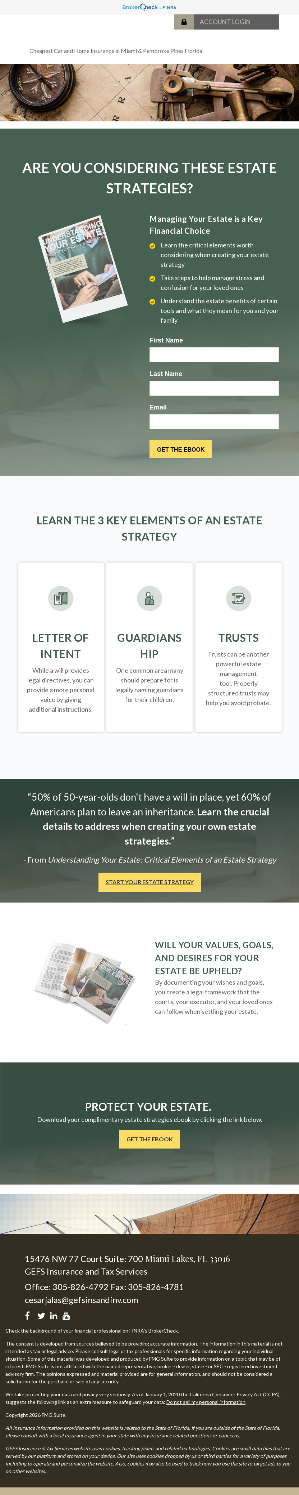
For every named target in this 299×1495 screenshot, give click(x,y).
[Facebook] (29, 1315)
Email (158, 407)
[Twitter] (42, 1315)
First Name (166, 340)
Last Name (166, 373)
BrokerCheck (163, 1331)
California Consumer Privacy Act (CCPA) (235, 1394)
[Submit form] (181, 449)
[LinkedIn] (55, 1315)
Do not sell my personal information (205, 1402)
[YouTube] (67, 1315)
